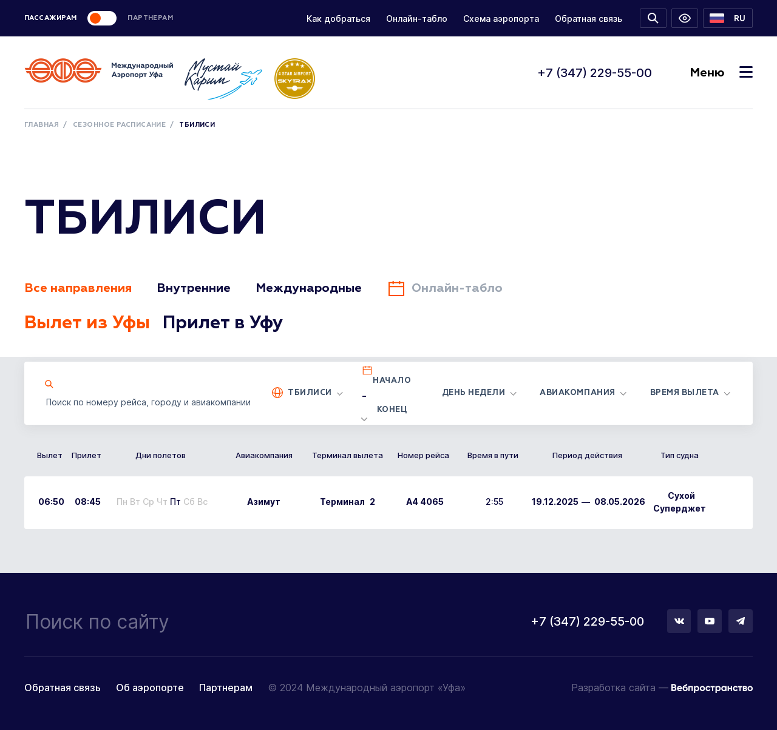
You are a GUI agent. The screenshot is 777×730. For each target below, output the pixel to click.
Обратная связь (588, 18)
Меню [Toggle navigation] (721, 73)
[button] (728, 18)
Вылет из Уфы (87, 323)
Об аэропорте (150, 687)
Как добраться (338, 18)
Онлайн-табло (416, 18)
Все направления (78, 288)
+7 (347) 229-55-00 (594, 73)
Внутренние (194, 288)
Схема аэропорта (501, 18)
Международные (309, 288)
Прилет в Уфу (223, 323)
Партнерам (226, 687)
